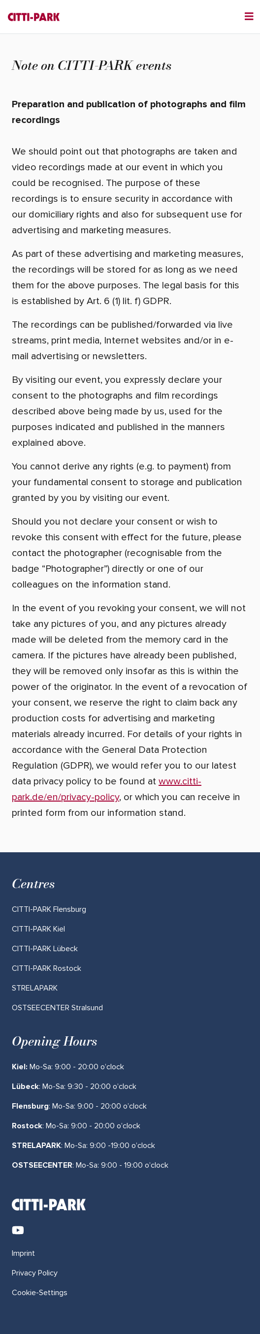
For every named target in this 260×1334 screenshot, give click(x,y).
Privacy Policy (35, 1273)
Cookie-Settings (39, 1293)
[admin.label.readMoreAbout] (49, 909)
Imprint (23, 1253)
